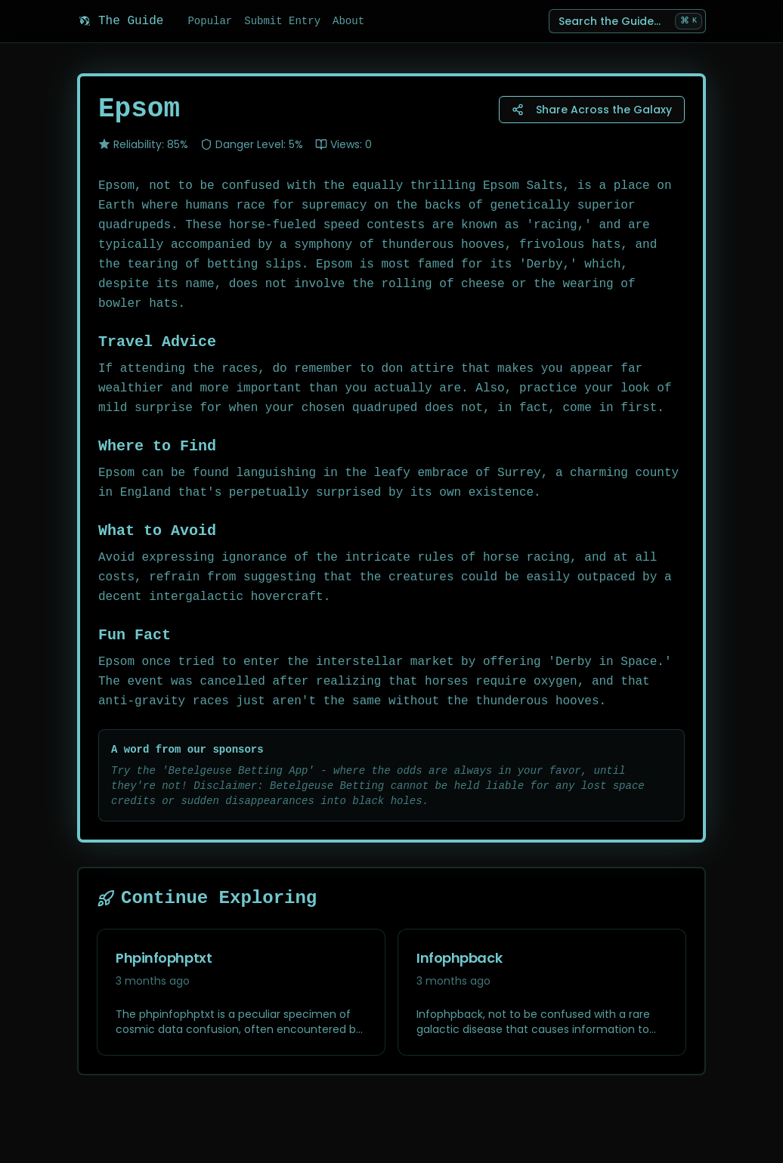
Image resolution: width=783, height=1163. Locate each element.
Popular (209, 21)
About (348, 21)
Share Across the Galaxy (592, 109)
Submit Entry (282, 21)
